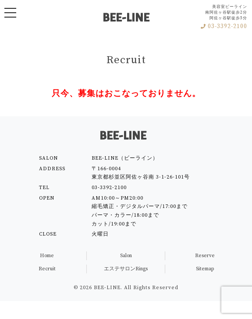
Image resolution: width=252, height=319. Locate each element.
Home (47, 255)
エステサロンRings (126, 268)
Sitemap (205, 268)
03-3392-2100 (224, 26)
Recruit (47, 268)
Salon (126, 255)
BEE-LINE (126, 18)
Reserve (205, 255)
